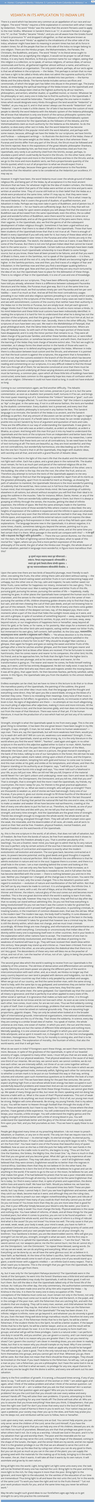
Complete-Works (24, 2)
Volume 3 (40, 2)
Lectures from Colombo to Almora (65, 2)
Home (11, 2)
